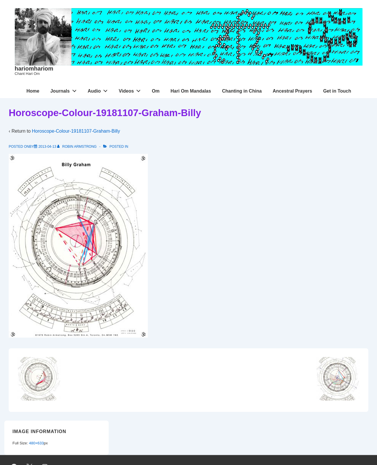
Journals (64, 89)
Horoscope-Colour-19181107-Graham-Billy (76, 131)
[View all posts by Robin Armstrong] (77, 147)
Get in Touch (337, 91)
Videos (131, 89)
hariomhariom (34, 68)
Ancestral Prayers (292, 91)
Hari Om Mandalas (191, 91)
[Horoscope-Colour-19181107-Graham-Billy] (47, 147)
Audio (99, 89)
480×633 (36, 443)
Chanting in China (242, 91)
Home (32, 91)
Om (156, 91)
